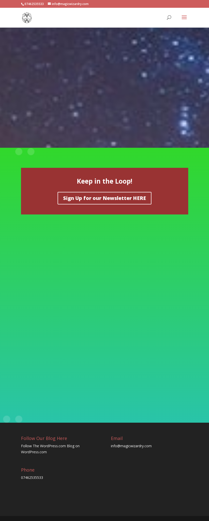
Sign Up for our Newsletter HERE (104, 198)
